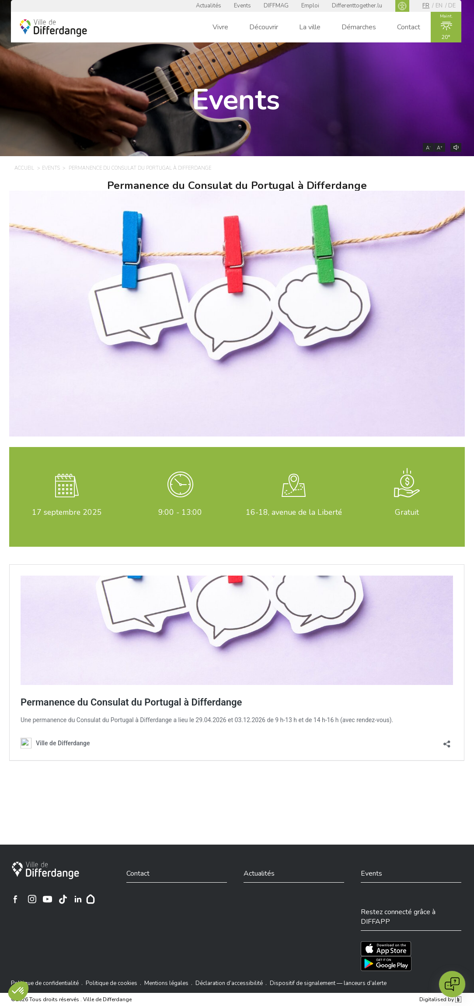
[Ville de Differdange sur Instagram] (32, 899)
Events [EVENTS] (51, 168)
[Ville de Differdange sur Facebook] (15, 899)
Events (242, 6)
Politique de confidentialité (45, 983)
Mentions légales (166, 983)
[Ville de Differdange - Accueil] (53, 28)
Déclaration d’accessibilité (229, 983)
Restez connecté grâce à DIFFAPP (398, 916)
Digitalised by (440, 999)
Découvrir (263, 27)
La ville (310, 27)
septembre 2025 (67, 512)
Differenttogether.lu (357, 6)
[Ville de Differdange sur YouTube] (48, 899)
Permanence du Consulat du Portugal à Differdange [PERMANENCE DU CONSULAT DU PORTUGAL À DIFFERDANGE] (140, 168)
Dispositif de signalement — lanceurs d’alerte (328, 983)
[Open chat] (452, 984)
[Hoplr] (90, 899)
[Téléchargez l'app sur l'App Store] (386, 948)
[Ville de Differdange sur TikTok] (63, 899)
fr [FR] (425, 6)
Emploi (310, 6)
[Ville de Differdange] (45, 870)
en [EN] (439, 6)
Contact (408, 27)
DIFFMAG (276, 6)
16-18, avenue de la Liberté (294, 512)
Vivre (220, 27)
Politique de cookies (111, 983)
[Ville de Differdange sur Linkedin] (78, 899)
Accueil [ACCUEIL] (24, 168)
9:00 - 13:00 (180, 512)
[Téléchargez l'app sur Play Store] (386, 963)
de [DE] (452, 6)
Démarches (359, 27)
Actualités (208, 6)
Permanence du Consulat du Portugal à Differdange (237, 185)
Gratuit (407, 512)
